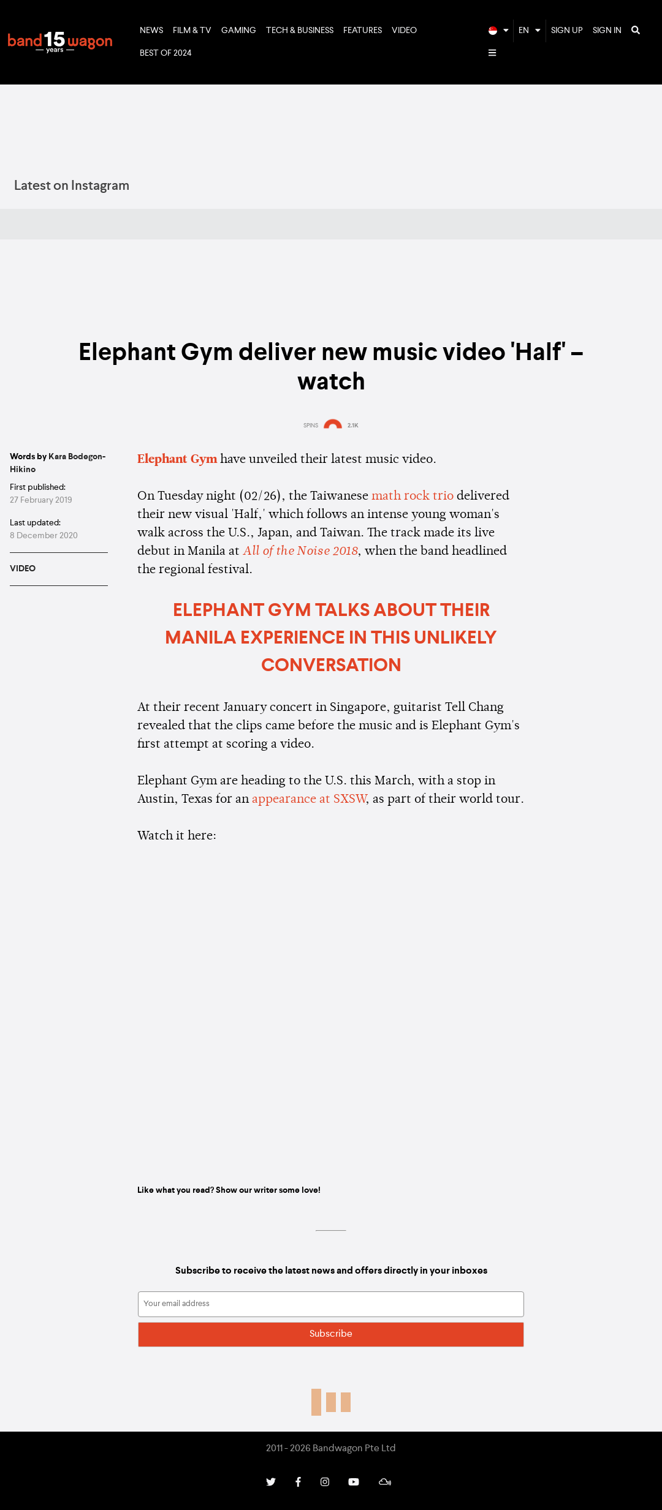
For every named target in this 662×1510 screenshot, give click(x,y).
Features (362, 30)
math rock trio (412, 496)
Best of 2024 (166, 53)
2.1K (353, 426)
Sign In (607, 30)
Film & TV (192, 30)
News (151, 30)
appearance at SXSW (308, 800)
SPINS (310, 426)
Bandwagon (60, 42)
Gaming (238, 30)
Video (404, 30)
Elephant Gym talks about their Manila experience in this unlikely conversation (331, 638)
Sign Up (567, 30)
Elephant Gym (177, 460)
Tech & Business (299, 30)
